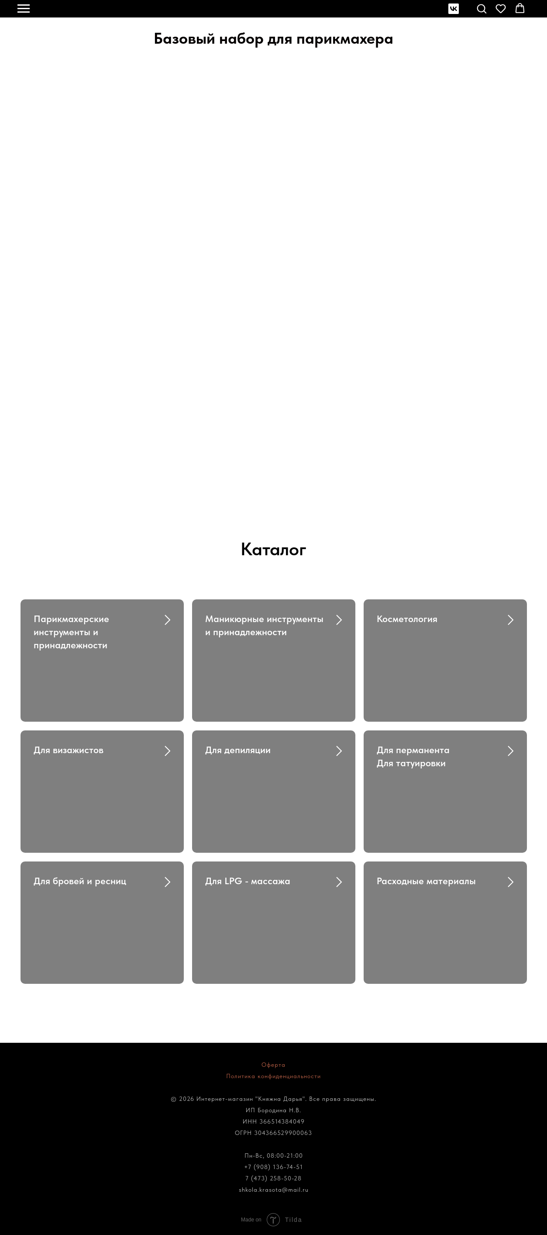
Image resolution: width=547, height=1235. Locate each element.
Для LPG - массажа (247, 880)
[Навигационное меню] (23, 8)
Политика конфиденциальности (273, 1075)
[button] (481, 8)
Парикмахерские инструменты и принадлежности (71, 631)
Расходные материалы (426, 880)
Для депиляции (238, 749)
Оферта (273, 1064)
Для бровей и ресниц (80, 880)
